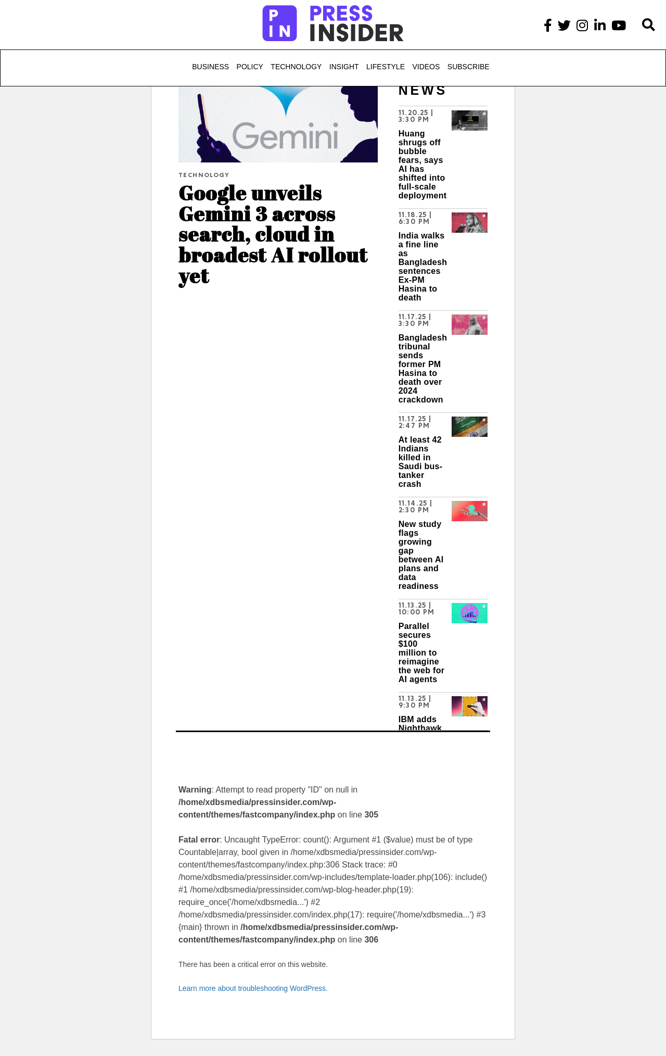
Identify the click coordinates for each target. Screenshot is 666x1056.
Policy (250, 66)
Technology (296, 66)
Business (210, 66)
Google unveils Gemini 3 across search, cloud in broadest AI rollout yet (273, 233)
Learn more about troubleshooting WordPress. (253, 988)
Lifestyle (385, 66)
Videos (426, 66)
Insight (344, 66)
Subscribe (468, 66)
